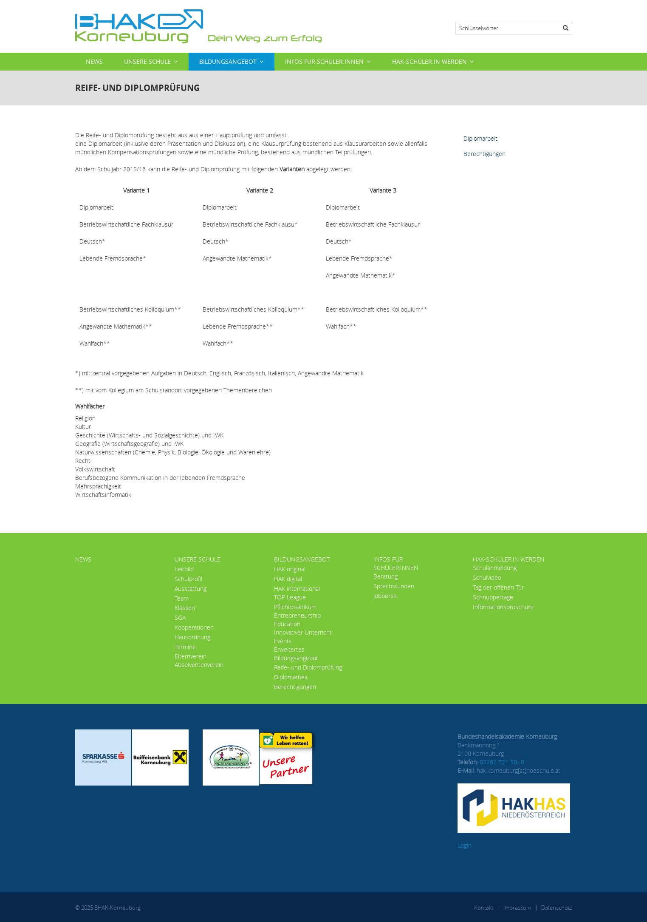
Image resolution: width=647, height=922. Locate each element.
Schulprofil (188, 579)
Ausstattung (190, 588)
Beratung (385, 576)
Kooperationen (194, 627)
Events (283, 641)
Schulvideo (487, 577)
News (94, 61)
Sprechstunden (393, 586)
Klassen (185, 608)
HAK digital (288, 579)
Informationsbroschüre (503, 607)
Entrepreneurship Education (297, 619)
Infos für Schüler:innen (324, 61)
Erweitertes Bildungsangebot (296, 653)
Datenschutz (556, 907)
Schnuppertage (493, 597)
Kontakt (483, 907)
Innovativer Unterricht (303, 632)
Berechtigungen (484, 154)
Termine (185, 647)
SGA (180, 617)
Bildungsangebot (228, 61)
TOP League (290, 597)
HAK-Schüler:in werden (429, 61)
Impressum (517, 907)
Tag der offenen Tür (498, 587)
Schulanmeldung (495, 568)
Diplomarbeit (480, 138)
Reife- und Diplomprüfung (308, 667)
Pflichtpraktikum (295, 607)
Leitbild (184, 569)
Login (465, 845)
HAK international (297, 588)
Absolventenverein (199, 665)
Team (182, 598)
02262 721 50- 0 (502, 762)
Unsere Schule (147, 61)
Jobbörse (385, 596)
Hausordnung (192, 637)
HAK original (289, 569)
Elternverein (190, 656)
